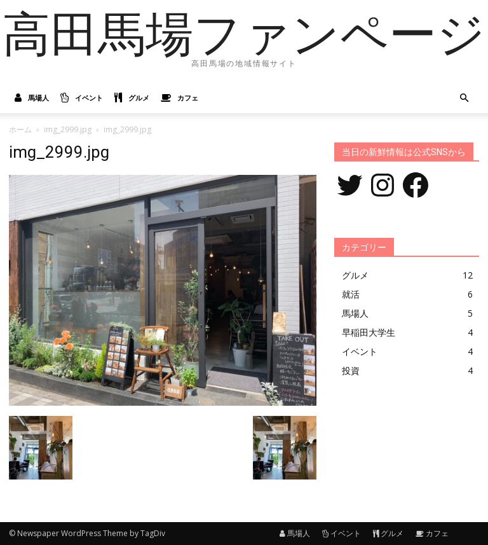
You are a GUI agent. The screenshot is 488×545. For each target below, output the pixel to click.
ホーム (20, 129)
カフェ (179, 98)
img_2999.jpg (68, 129)
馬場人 (32, 98)
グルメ (131, 98)
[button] (464, 98)
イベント (81, 98)
